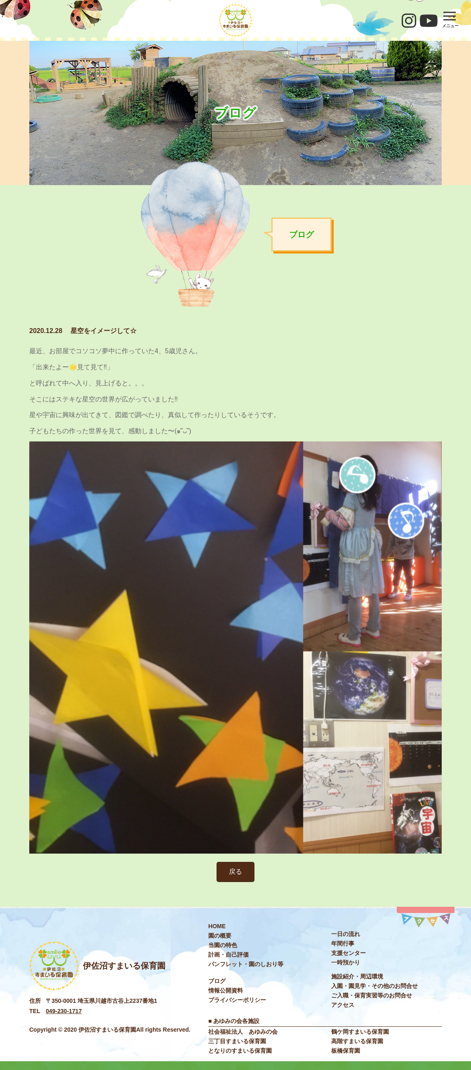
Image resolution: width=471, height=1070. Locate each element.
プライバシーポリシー (237, 1000)
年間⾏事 (342, 943)
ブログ (217, 981)
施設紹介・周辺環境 (357, 976)
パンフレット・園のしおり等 (245, 964)
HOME (217, 926)
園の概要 (219, 935)
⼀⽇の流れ (345, 934)
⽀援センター (348, 953)
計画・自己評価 (228, 954)
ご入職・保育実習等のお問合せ (371, 995)
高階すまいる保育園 (357, 1041)
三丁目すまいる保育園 (237, 1041)
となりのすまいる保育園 (240, 1050)
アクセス (342, 1005)
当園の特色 (222, 945)
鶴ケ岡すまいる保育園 (360, 1031)
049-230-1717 (64, 1011)
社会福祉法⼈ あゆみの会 (243, 1031)
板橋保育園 (345, 1050)
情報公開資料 (225, 990)
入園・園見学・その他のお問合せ (374, 986)
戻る (235, 871)
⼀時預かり (345, 962)
